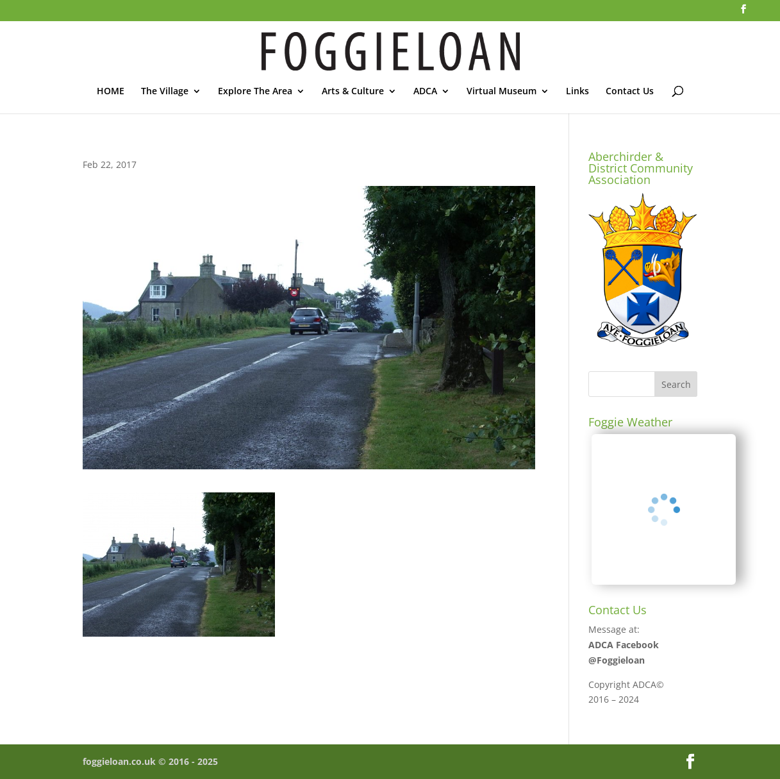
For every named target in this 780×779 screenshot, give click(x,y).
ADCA (425, 92)
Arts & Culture (353, 92)
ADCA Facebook (623, 645)
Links (577, 92)
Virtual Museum (501, 92)
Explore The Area (255, 92)
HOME (110, 92)
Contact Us (630, 92)
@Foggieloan (616, 660)
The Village (164, 92)
